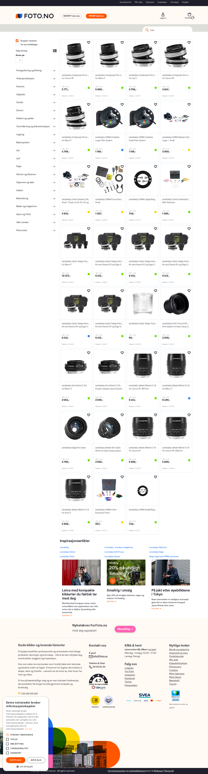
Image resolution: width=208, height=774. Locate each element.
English (185, 2)
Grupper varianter (28, 40)
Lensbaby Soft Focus (114, 552)
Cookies (173, 670)
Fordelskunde (176, 656)
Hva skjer (175, 2)
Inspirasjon (162, 2)
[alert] (25, 734)
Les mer (66, 615)
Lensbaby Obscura (158, 547)
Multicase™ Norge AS (164, 771)
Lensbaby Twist (67, 556)
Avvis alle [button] (36, 760)
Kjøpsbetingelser (178, 663)
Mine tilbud (175, 677)
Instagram (130, 675)
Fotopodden (131, 685)
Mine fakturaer (176, 673)
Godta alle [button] (16, 760)
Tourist (172, 684)
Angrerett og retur (178, 653)
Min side (138, 2)
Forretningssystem (117, 771)
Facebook (130, 678)
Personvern (175, 666)
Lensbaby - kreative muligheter (119, 547)
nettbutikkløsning (137, 771)
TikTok (128, 682)
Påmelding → (125, 629)
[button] (104, 682)
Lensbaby (64, 547)
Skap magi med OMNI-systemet (164, 556)
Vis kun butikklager (29, 44)
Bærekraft (174, 680)
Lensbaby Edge (156, 552)
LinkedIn (129, 668)
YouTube (129, 671)
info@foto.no (100, 656)
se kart (152, 649)
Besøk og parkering (179, 649)
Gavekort (150, 2)
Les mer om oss (29, 693)
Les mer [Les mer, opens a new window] (28, 729)
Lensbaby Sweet (112, 556)
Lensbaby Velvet (67, 552)
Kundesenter (125, 2)
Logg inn (163, 14)
